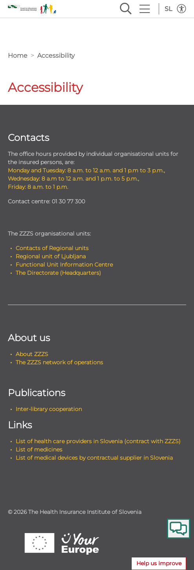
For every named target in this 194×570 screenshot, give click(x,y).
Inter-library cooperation (49, 409)
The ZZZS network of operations (59, 362)
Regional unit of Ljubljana (51, 256)
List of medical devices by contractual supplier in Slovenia (94, 457)
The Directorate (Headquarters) (58, 272)
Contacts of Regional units (52, 248)
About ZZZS (32, 354)
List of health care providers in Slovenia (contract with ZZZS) (98, 441)
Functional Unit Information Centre (64, 264)
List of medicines (39, 449)
